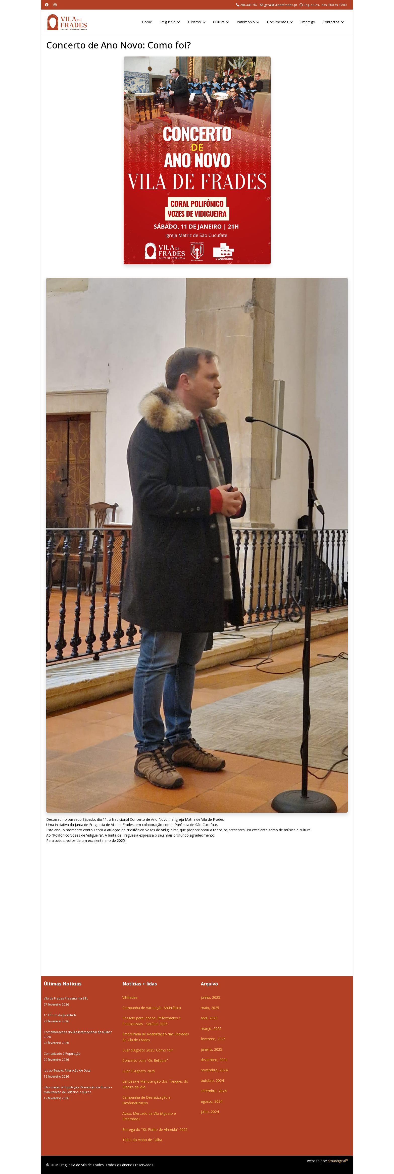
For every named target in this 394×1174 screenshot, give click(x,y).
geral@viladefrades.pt (280, 5)
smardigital (338, 1160)
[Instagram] (55, 4)
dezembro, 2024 (214, 1059)
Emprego (307, 22)
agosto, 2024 (211, 1101)
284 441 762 (249, 5)
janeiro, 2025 (211, 1049)
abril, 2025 (209, 1018)
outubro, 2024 (212, 1080)
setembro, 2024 (214, 1090)
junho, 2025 (210, 997)
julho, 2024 (210, 1111)
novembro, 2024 (214, 1070)
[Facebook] (46, 4)
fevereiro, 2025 (213, 1038)
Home (147, 22)
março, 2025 (211, 1028)
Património (246, 22)
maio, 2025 (210, 1007)
